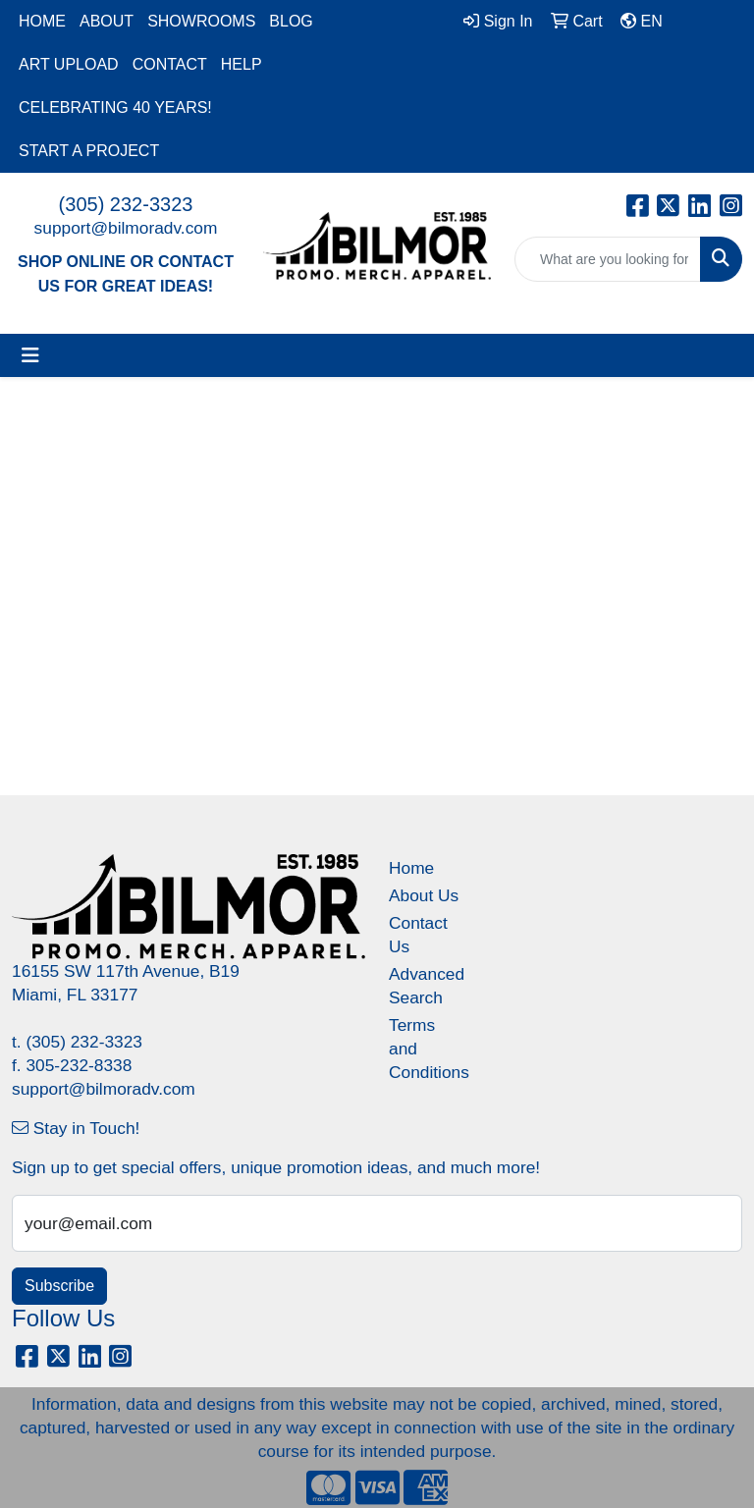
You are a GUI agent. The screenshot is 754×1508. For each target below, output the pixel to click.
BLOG (290, 21)
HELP (241, 64)
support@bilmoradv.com (126, 228)
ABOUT (107, 21)
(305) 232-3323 (126, 204)
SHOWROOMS (201, 21)
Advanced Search (424, 985)
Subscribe (59, 1285)
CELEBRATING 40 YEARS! (115, 107)
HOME (42, 21)
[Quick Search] (607, 259)
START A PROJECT (89, 150)
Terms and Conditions (424, 1048)
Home (411, 868)
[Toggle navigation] (30, 355)
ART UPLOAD (69, 64)
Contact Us (418, 934)
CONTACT (170, 64)
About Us (423, 895)
